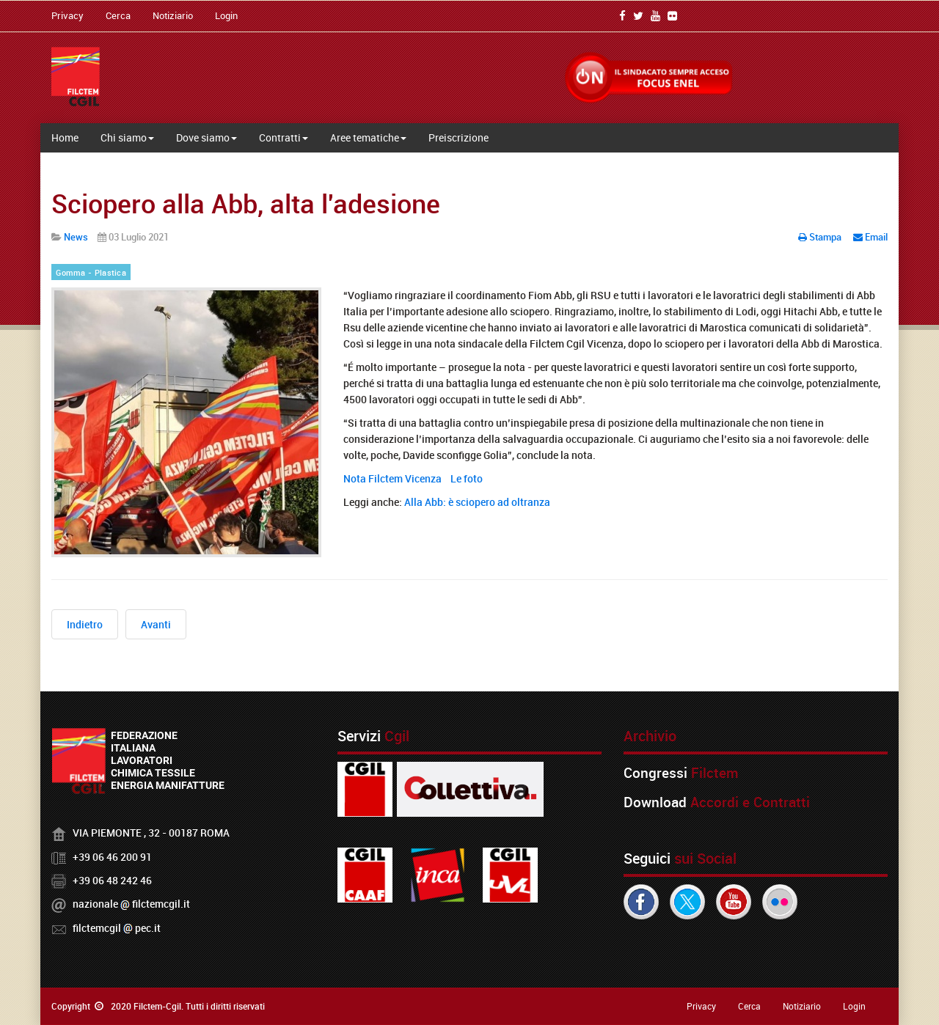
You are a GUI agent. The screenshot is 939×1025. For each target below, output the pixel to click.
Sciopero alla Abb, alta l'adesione (245, 203)
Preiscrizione (458, 137)
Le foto (466, 478)
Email (870, 236)
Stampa (821, 236)
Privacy (67, 15)
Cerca (118, 15)
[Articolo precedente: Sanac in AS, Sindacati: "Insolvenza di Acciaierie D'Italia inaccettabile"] (84, 624)
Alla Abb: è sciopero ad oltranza (477, 502)
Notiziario (173, 15)
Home (64, 137)
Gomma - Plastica (91, 273)
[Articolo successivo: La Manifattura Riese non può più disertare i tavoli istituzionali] (155, 624)
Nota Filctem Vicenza (392, 478)
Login (226, 15)
